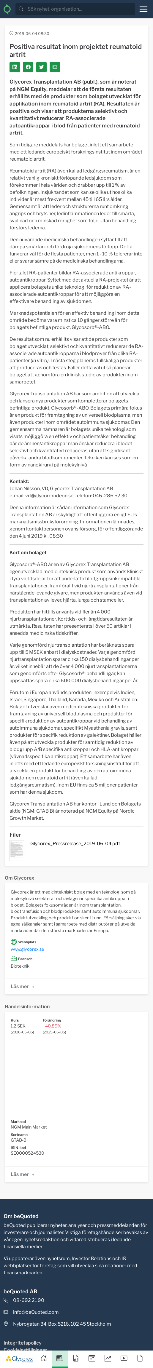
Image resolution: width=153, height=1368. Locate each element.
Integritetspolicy (23, 1343)
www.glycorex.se (27, 949)
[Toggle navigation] (143, 9)
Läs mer (23, 986)
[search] (80, 9)
